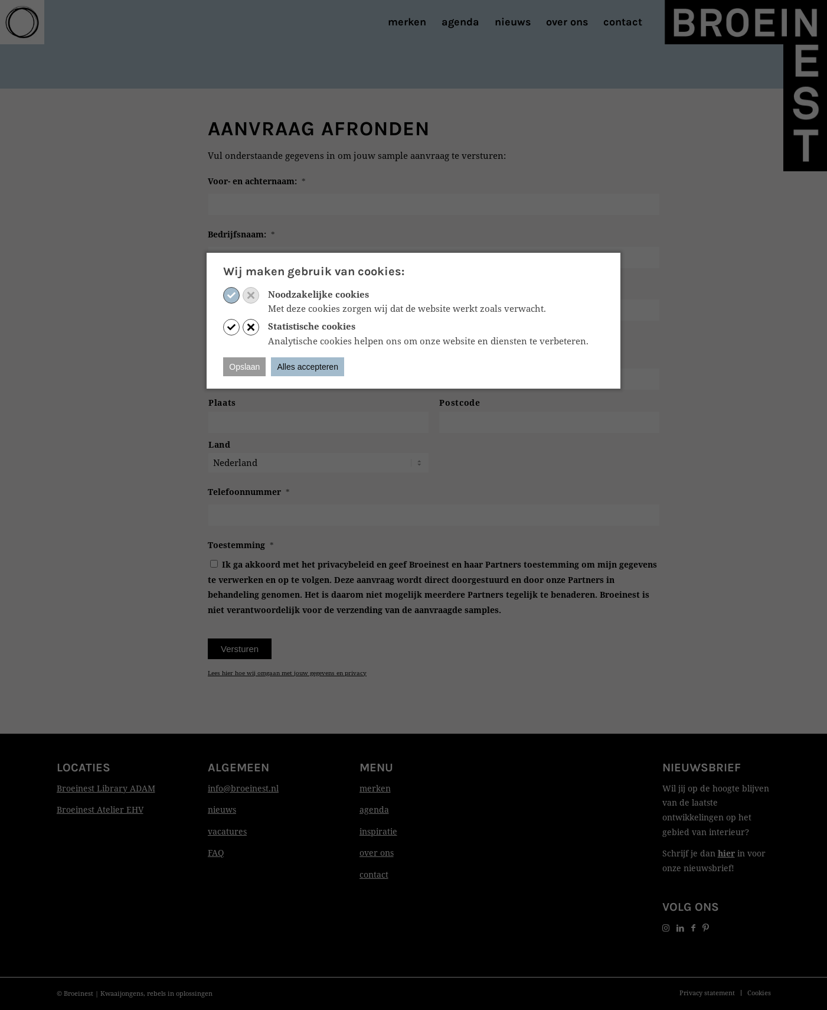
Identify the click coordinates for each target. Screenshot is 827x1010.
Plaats (222, 402)
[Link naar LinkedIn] (680, 927)
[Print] (22, 22)
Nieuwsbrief (701, 767)
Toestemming (241, 545)
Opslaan (244, 367)
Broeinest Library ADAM (106, 788)
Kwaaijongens (121, 993)
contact (373, 874)
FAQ (216, 852)
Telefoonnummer (249, 492)
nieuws (222, 809)
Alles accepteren (307, 367)
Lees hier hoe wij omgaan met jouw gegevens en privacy (287, 673)
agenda (374, 809)
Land (219, 444)
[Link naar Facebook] (693, 927)
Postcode (459, 402)
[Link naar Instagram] (665, 927)
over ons (376, 852)
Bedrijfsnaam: (241, 234)
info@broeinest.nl (243, 788)
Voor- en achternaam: (257, 181)
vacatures (227, 831)
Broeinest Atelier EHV (100, 809)
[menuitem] (407, 22)
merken (375, 788)
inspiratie (378, 831)
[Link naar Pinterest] (705, 927)
